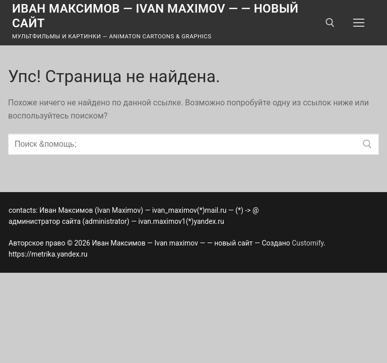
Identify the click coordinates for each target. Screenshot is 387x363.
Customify (308, 243)
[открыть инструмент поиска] (330, 22)
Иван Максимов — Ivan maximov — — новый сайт (155, 16)
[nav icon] (359, 22)
